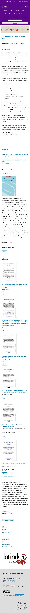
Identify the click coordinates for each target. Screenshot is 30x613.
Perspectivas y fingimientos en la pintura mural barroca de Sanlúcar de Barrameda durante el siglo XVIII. (14, 286)
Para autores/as (6, 544)
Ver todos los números (8, 476)
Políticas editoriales (19, 13)
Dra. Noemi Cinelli (13, 585)
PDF (5, 251)
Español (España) (6, 532)
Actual (10, 10)
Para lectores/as (6, 542)
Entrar (14, 1)
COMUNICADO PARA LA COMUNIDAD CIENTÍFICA (15, 154)
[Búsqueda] (15, 20)
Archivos (17, 10)
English (4, 529)
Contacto (24, 17)
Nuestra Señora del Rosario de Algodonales (15, 464)
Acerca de (7, 13)
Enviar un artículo (8, 520)
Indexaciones (7, 17)
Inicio (5, 10)
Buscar (15, 23)
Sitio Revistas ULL (23, 1)
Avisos (23, 10)
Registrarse (8, 1)
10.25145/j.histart (9, 513)
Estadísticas (17, 17)
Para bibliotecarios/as (7, 546)
